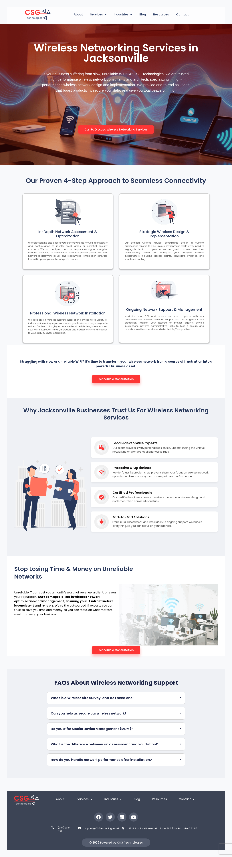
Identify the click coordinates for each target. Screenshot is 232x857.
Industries (123, 14)
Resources (161, 14)
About (78, 14)
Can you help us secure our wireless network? (88, 713)
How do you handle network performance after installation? (101, 759)
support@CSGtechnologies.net (102, 828)
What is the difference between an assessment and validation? (104, 744)
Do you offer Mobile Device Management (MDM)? (92, 728)
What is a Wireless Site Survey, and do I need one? (92, 698)
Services (98, 14)
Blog (142, 14)
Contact (182, 14)
